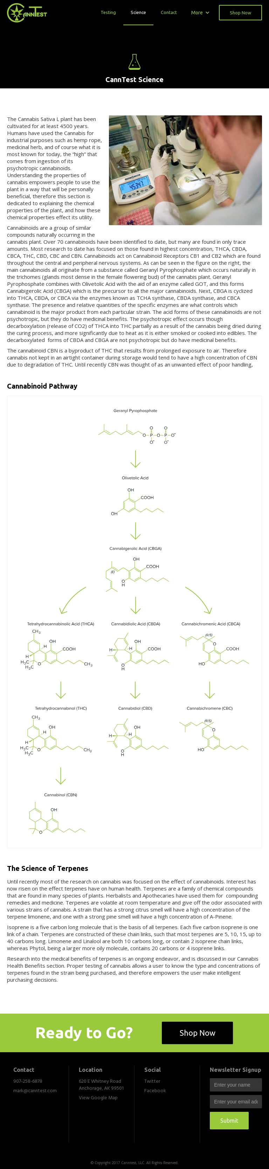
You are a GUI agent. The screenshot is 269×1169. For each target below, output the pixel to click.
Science (138, 12)
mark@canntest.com (35, 1091)
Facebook (155, 1091)
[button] (200, 12)
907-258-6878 (27, 1081)
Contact (169, 12)
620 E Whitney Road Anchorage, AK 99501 (101, 1085)
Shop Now (240, 12)
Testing (108, 12)
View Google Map (98, 1098)
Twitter (152, 1081)
